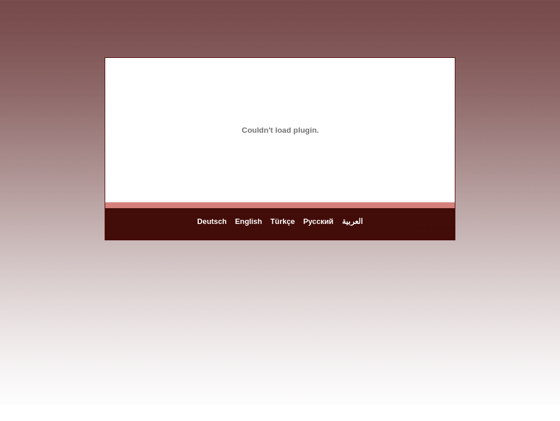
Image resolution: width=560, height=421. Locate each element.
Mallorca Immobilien (433, 228)
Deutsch (212, 221)
